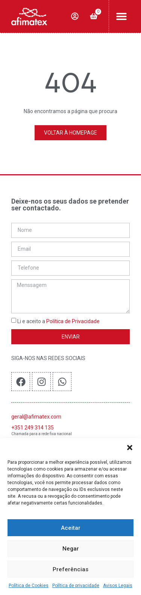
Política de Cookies (29, 585)
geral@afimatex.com (36, 417)
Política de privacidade (75, 585)
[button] (129, 447)
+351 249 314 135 (32, 428)
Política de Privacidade (73, 322)
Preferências (70, 569)
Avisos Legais (117, 585)
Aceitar (70, 527)
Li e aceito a (58, 322)
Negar (70, 548)
